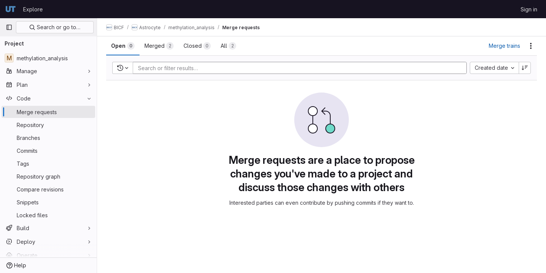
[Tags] (48, 163)
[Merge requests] (48, 112)
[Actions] (531, 46)
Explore (33, 9)
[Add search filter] (302, 68)
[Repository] (48, 125)
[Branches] (48, 138)
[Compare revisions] (48, 189)
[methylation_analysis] (48, 58)
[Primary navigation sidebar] (9, 27)
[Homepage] (10, 9)
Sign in (529, 9)
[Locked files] (48, 215)
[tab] (123, 45)
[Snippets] (48, 202)
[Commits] (48, 150)
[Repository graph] (48, 176)
